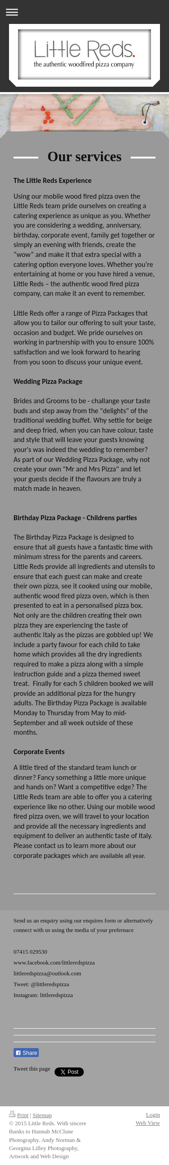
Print (18, 1115)
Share (26, 1053)
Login (153, 1114)
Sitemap (42, 1115)
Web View (148, 1122)
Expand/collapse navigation (84, 12)
